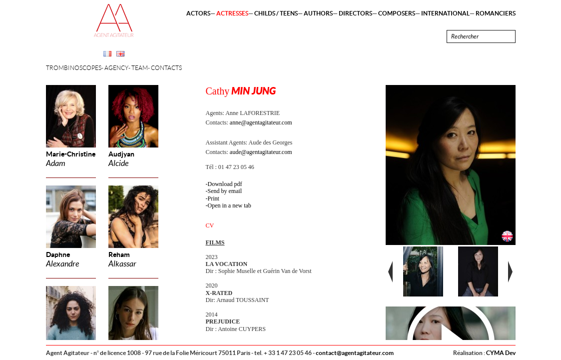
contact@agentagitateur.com (355, 353)
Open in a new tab (229, 205)
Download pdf (225, 184)
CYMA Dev (501, 353)
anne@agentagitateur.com (261, 122)
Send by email (225, 191)
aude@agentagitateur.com (261, 152)
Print (213, 198)
